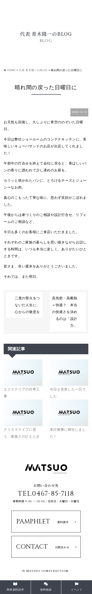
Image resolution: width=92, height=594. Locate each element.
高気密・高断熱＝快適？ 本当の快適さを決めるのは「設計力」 (64, 312)
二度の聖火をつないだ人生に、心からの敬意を (27, 305)
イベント (76, 586)
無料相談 (46, 586)
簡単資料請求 (15, 586)
